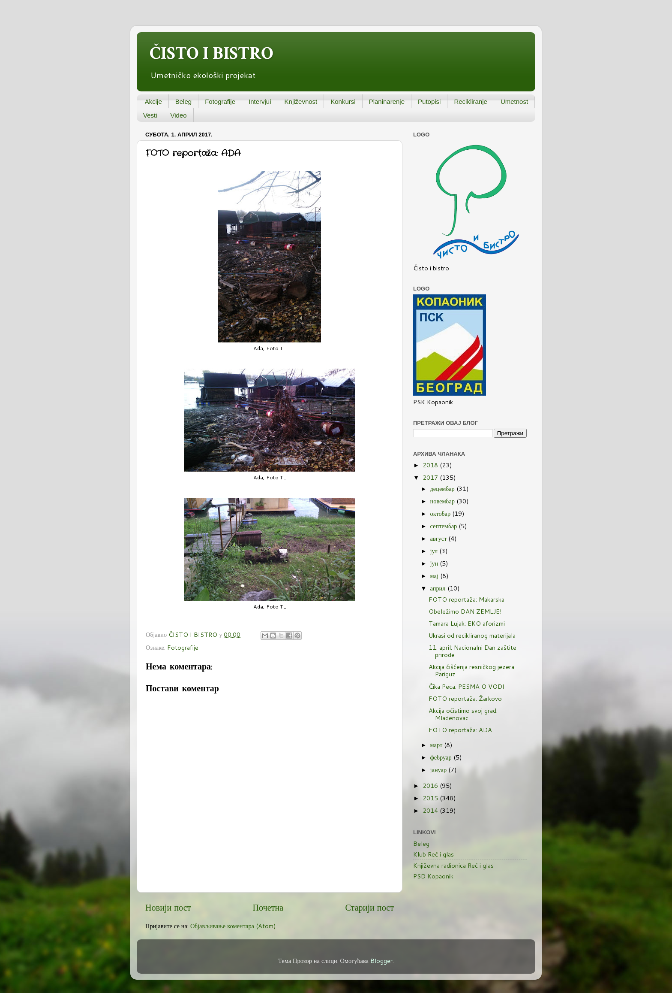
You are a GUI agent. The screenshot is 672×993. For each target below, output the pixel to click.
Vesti (150, 115)
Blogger (381, 960)
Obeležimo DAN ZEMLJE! (465, 611)
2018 (431, 464)
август (439, 538)
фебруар (441, 757)
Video (179, 115)
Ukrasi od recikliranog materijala (472, 635)
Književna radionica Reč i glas (453, 865)
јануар (439, 769)
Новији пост (168, 907)
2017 (431, 477)
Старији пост (369, 907)
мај (435, 575)
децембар (443, 488)
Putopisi (429, 101)
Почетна (268, 907)
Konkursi (342, 101)
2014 (431, 810)
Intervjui (260, 101)
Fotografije (220, 101)
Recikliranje (470, 101)
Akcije (153, 101)
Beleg (183, 101)
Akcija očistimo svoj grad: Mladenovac (463, 714)
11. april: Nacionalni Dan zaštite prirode (472, 651)
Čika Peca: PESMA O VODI (466, 686)
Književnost (301, 101)
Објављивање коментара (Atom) (233, 925)
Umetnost (514, 101)
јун (435, 563)
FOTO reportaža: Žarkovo (465, 698)
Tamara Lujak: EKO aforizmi (467, 623)
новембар (443, 501)
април (438, 588)
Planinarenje (387, 101)
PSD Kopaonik (433, 876)
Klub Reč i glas (433, 854)
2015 (431, 797)
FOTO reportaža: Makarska (466, 599)
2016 (431, 785)
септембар (444, 525)
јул (435, 550)
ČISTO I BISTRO (211, 53)
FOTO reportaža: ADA (460, 729)
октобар (441, 513)
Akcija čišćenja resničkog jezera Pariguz (471, 670)
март (437, 744)
